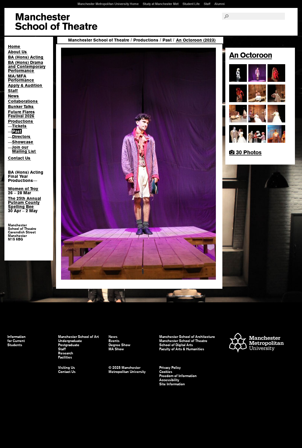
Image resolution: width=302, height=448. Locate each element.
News (13, 96)
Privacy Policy (170, 368)
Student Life (191, 4)
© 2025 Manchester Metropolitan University (127, 370)
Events (114, 341)
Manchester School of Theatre (98, 40)
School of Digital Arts (176, 345)
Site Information (172, 384)
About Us (17, 51)
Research (65, 353)
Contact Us (19, 158)
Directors (21, 136)
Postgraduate (68, 345)
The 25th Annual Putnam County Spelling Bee (24, 202)
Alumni (219, 4)
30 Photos (245, 152)
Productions (20, 121)
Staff (207, 4)
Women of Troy (23, 188)
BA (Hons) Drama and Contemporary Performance (26, 66)
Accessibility (169, 380)
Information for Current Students (16, 341)
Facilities (65, 357)
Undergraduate (70, 341)
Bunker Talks (21, 106)
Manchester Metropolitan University (256, 343)
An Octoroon (250, 55)
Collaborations (23, 101)
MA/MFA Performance (21, 78)
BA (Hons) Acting (25, 57)
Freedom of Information (178, 376)
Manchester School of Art (56, 22)
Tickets (19, 126)
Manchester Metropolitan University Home (108, 4)
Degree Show (119, 345)
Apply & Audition (25, 85)
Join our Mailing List (24, 149)
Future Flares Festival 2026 (21, 113)
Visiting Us (66, 368)
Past (16, 131)
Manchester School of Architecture (187, 337)
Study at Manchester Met (160, 4)
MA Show (116, 349)
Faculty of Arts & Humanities (181, 349)
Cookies (165, 372)
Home (14, 46)
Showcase (22, 142)
